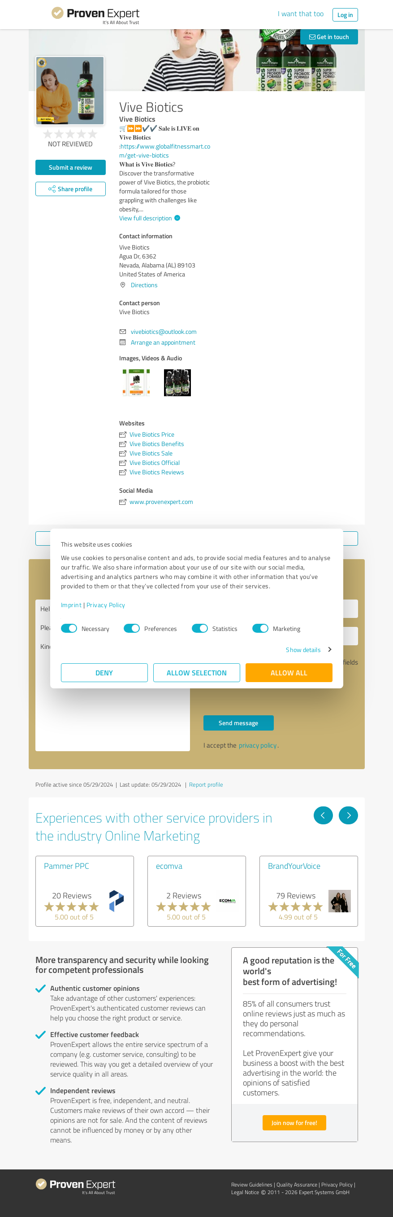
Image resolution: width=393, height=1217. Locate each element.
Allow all (289, 672)
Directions (144, 284)
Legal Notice (245, 1192)
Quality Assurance (296, 1184)
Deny (104, 672)
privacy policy (257, 745)
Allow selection (197, 672)
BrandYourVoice (294, 865)
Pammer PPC (66, 865)
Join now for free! (294, 1122)
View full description (148, 218)
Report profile (206, 784)
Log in (345, 14)
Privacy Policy (105, 604)
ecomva (169, 865)
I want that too (301, 13)
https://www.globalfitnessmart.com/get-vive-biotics (164, 150)
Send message (238, 722)
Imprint (71, 604)
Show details (303, 649)
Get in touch (329, 36)
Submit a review (70, 167)
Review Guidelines (251, 1184)
